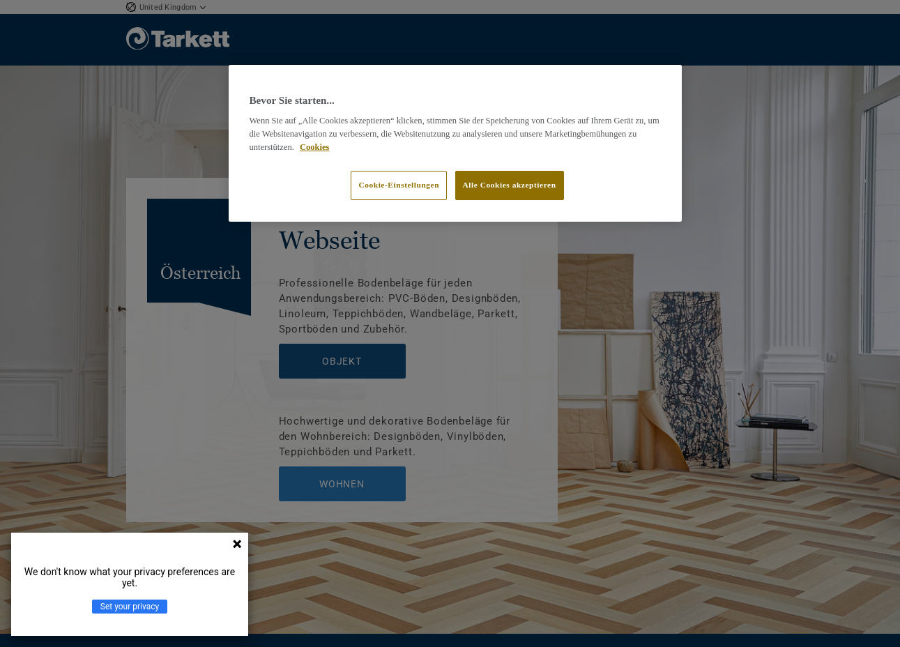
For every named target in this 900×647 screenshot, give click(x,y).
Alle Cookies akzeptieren (509, 185)
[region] (455, 143)
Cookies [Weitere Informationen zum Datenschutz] (314, 147)
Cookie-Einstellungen (398, 185)
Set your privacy (129, 606)
